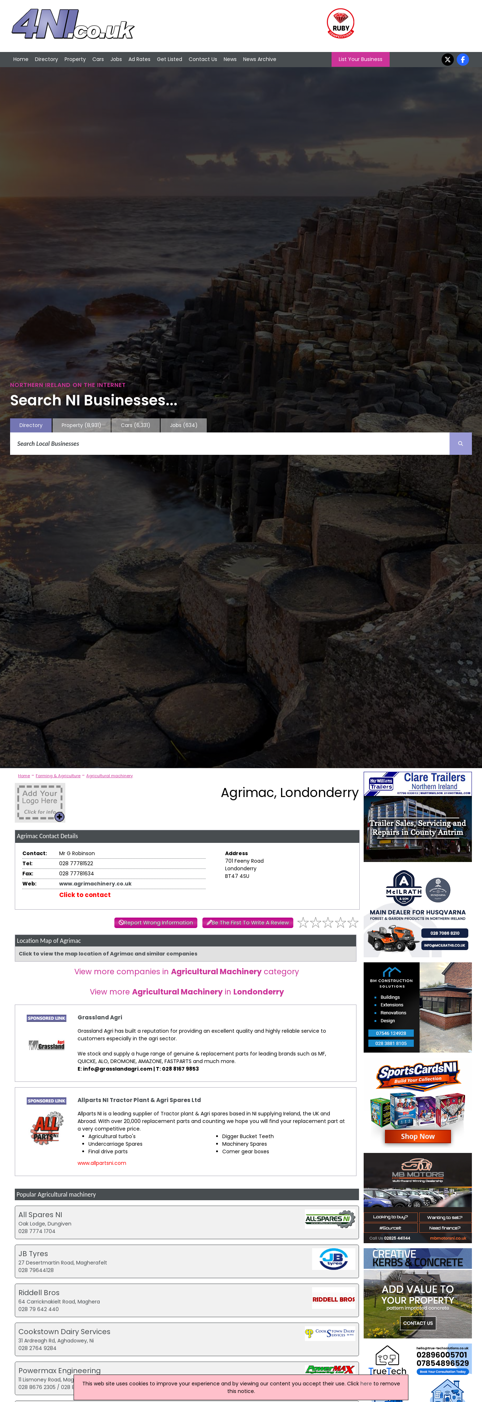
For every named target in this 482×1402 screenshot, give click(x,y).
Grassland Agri (100, 1017)
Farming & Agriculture (58, 776)
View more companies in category (186, 971)
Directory (46, 59)
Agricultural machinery (109, 776)
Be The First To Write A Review (250, 922)
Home (21, 59)
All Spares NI (40, 1215)
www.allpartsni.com (102, 1163)
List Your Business (360, 59)
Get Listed (169, 59)
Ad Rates (139, 59)
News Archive (259, 59)
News (230, 59)
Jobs (116, 59)
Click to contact (85, 895)
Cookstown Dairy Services (64, 1332)
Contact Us (203, 59)
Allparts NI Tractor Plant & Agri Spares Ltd (139, 1100)
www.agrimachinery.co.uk (95, 883)
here (366, 1383)
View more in (187, 992)
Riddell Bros (39, 1293)
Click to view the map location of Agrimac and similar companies (108, 953)
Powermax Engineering (59, 1371)
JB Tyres (33, 1254)
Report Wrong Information (158, 922)
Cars (98, 59)
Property (75, 59)
